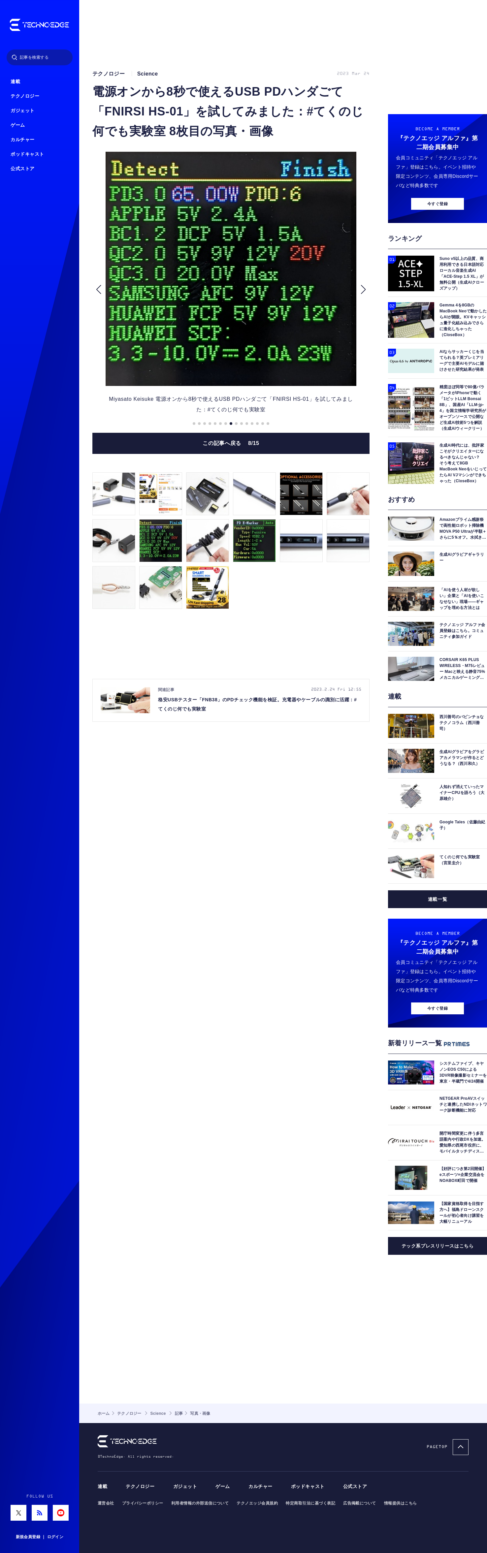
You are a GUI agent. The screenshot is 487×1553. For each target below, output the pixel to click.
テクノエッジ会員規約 (257, 1503)
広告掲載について (359, 1503)
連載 (15, 81)
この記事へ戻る (231, 443)
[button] (98, 290)
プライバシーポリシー (142, 1503)
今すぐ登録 (437, 204)
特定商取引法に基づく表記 (310, 1503)
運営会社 (106, 1503)
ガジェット (23, 110)
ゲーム (18, 125)
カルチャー (23, 139)
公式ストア (23, 168)
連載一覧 (437, 899)
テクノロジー (25, 96)
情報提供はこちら (400, 1503)
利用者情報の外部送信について (200, 1503)
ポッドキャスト (27, 154)
